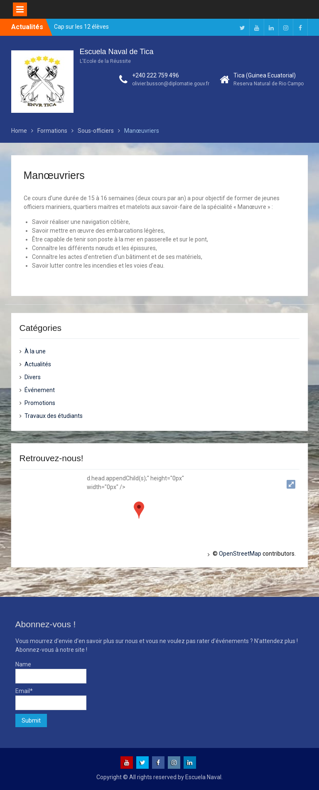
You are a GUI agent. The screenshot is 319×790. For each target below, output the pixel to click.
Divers (33, 377)
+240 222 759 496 (155, 75)
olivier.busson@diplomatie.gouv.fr (170, 84)
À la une (35, 351)
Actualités (38, 364)
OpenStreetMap (240, 553)
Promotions (40, 403)
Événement (40, 390)
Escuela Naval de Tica (117, 51)
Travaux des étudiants (54, 415)
